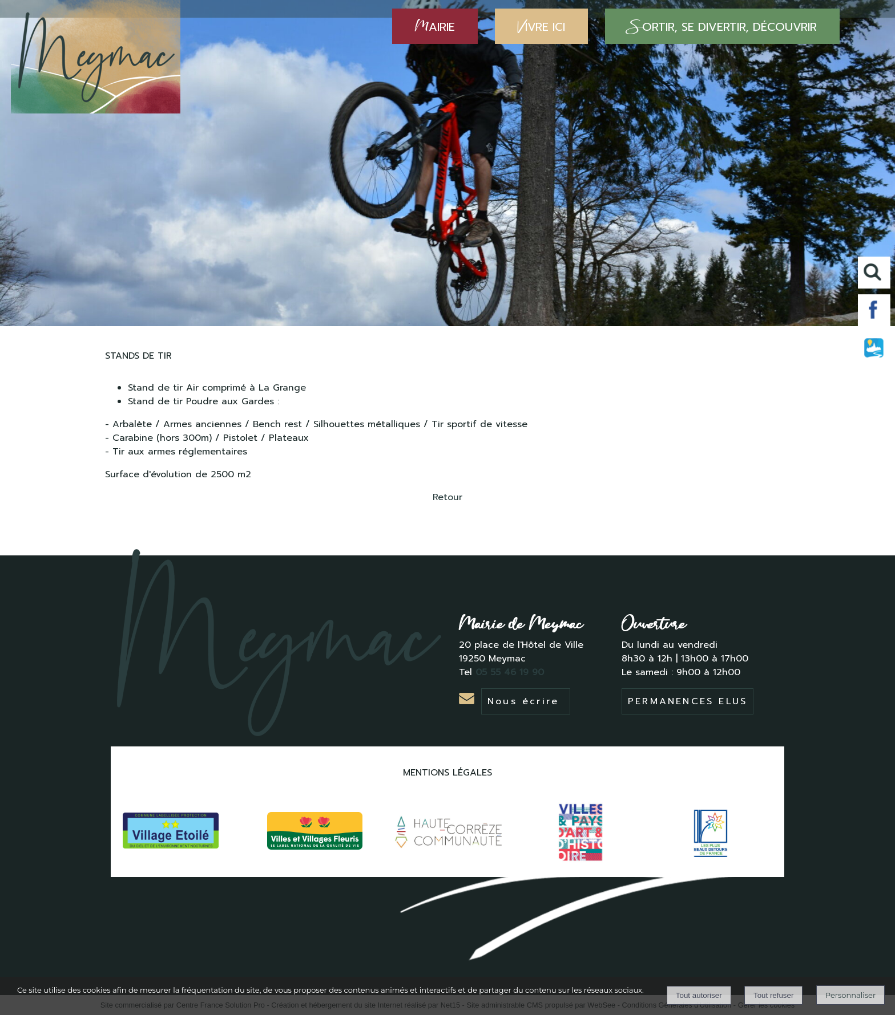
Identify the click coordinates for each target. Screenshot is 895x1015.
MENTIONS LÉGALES (447, 772)
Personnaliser (850, 995)
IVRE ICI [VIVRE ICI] (541, 26)
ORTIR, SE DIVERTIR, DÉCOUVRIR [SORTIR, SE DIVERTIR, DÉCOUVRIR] (722, 26)
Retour (447, 497)
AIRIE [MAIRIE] (435, 26)
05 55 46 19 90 (511, 672)
